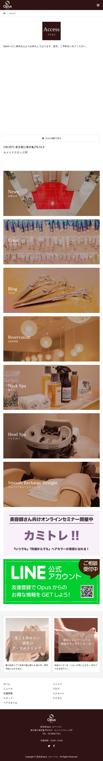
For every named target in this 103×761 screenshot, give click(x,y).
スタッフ (8, 698)
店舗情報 (8, 693)
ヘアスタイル (10, 702)
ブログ (56, 688)
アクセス (57, 698)
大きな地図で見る (53, 138)
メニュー (57, 684)
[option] (27, 644)
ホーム (6, 684)
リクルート (58, 693)
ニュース (8, 688)
